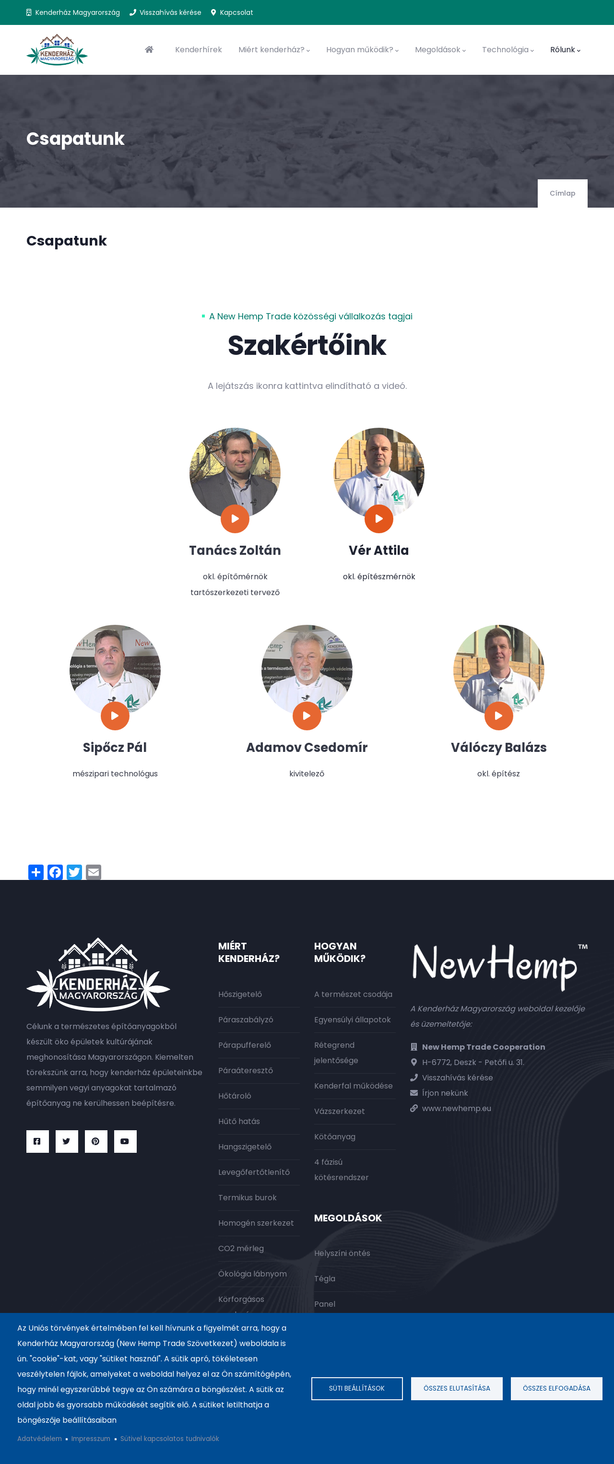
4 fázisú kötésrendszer (341, 1170)
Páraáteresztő (245, 1070)
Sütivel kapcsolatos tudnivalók (169, 1438)
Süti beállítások (357, 1388)
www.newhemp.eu (456, 1108)
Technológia (508, 50)
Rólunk (565, 50)
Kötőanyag (334, 1136)
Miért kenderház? (274, 50)
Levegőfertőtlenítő (254, 1172)
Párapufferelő (244, 1045)
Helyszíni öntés (342, 1253)
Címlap (563, 193)
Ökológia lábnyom (252, 1273)
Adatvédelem (39, 1438)
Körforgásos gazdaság (241, 1307)
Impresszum (90, 1438)
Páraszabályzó (245, 1019)
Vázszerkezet (339, 1111)
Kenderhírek (198, 49)
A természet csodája (353, 994)
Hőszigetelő (240, 994)
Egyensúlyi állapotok (352, 1019)
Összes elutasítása (457, 1388)
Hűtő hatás (239, 1121)
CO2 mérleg (241, 1248)
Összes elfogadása (556, 1388)
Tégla (324, 1278)
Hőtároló (234, 1095)
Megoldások (440, 50)
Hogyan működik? (362, 50)
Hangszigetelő (245, 1146)
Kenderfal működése (353, 1085)
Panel (324, 1304)
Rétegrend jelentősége (336, 1053)
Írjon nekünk (445, 1093)
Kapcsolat (236, 12)
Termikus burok (247, 1197)
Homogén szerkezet (256, 1223)
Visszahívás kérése (170, 12)
